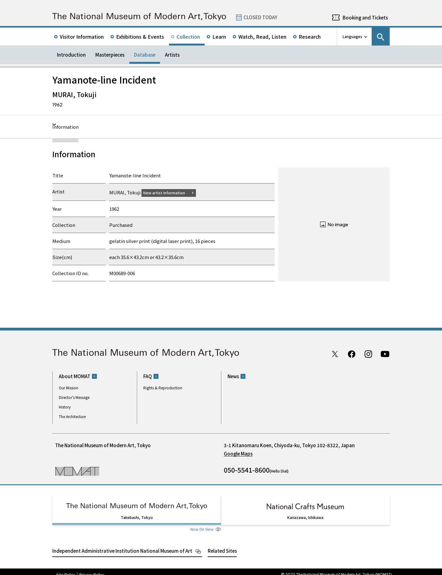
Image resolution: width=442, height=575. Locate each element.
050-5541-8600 (247, 469)
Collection (188, 36)
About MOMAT (74, 376)
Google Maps (238, 453)
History (65, 406)
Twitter (335, 353)
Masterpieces (109, 54)
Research (310, 36)
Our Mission (68, 387)
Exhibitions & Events (140, 36)
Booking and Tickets (365, 17)
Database (144, 54)
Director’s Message (74, 397)
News (233, 376)
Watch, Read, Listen (262, 36)
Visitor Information (82, 36)
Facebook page (351, 353)
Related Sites (222, 545)
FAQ (147, 376)
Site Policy (65, 569)
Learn (219, 36)
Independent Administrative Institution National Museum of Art (122, 545)
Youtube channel (385, 353)
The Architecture (72, 416)
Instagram (368, 353)
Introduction (71, 54)
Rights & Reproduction (162, 387)
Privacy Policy (91, 569)
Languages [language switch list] (352, 36)
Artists (172, 54)
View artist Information (168, 192)
